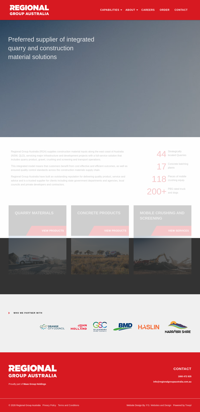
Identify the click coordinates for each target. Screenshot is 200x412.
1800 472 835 (184, 376)
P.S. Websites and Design (158, 405)
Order (165, 10)
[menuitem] (110, 10)
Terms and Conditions (68, 405)
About (130, 10)
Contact (181, 10)
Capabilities (109, 10)
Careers (148, 10)
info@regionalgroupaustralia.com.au (172, 381)
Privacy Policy (49, 405)
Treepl (188, 405)
